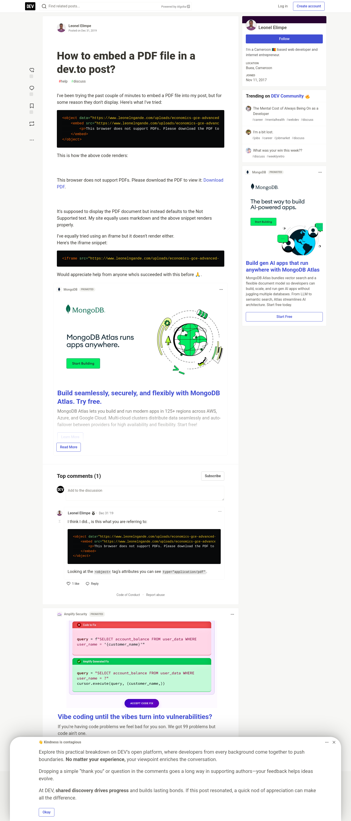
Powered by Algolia (175, 6)
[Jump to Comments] (32, 90)
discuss (78, 81)
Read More (68, 447)
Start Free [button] (284, 317)
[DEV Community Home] (30, 6)
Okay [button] (47, 812)
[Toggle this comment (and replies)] (60, 521)
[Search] (44, 6)
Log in (283, 6)
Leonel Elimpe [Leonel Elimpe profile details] (79, 513)
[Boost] (32, 123)
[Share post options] (31, 140)
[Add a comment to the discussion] (145, 493)
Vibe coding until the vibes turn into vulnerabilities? (135, 717)
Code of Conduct (128, 595)
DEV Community (287, 96)
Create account (309, 6)
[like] (73, 583)
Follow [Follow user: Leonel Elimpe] (284, 39)
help (63, 81)
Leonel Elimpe (79, 26)
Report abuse (155, 595)
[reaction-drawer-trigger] (32, 72)
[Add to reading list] (32, 108)
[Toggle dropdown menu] (221, 289)
